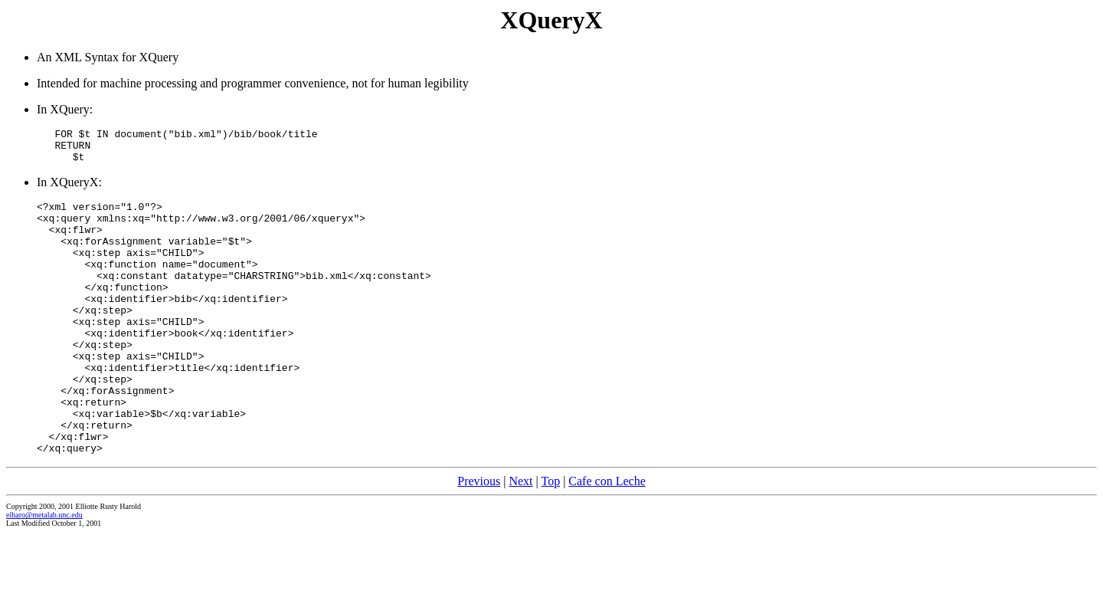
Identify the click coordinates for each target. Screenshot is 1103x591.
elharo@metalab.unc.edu (44, 572)
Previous (478, 538)
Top (550, 538)
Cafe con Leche (606, 538)
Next (520, 538)
